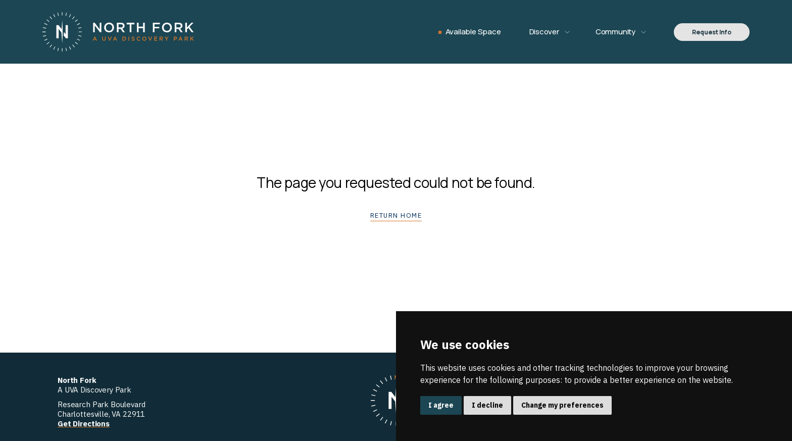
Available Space (473, 31)
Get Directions (84, 423)
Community (615, 31)
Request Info (711, 32)
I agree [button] (441, 405)
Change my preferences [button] (562, 405)
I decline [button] (487, 405)
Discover (544, 31)
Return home (396, 215)
